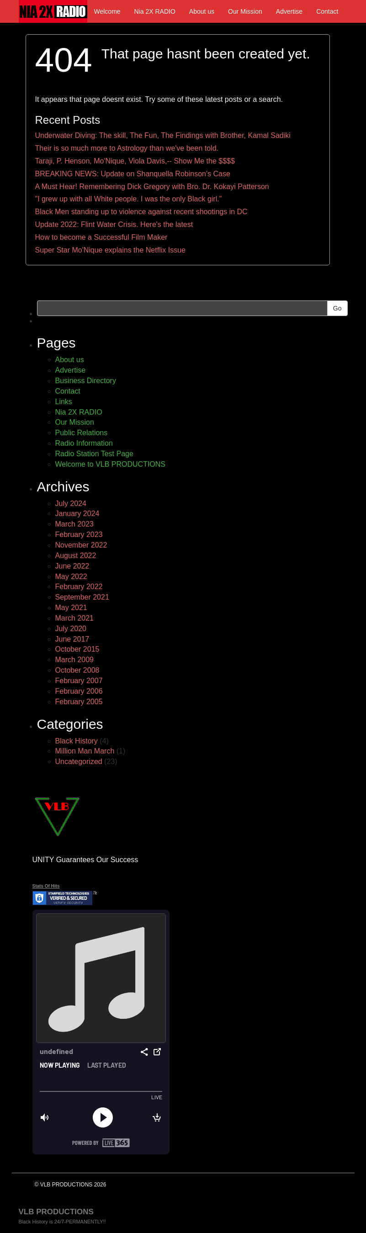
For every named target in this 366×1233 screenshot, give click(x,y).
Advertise (289, 11)
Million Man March (85, 751)
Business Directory (85, 381)
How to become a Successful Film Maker (101, 237)
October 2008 (77, 670)
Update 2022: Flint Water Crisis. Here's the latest (114, 224)
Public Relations (81, 433)
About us (201, 11)
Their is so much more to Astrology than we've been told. (126, 148)
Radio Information (84, 443)
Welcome (107, 11)
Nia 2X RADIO (154, 11)
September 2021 (82, 597)
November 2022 (81, 545)
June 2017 (72, 639)
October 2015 (77, 649)
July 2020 (71, 628)
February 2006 (79, 691)
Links (63, 402)
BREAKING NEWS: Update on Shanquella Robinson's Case (132, 174)
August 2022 (75, 555)
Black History (76, 741)
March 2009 (74, 660)
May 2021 (71, 607)
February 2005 (79, 702)
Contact (327, 11)
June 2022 (72, 566)
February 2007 (79, 681)
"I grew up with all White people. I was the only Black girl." (128, 199)
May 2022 (71, 576)
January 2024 (77, 513)
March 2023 (74, 524)
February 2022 (79, 586)
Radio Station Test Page (94, 454)
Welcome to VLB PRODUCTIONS (110, 464)
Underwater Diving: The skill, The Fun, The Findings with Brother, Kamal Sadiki (163, 135)
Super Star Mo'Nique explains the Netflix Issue (110, 250)
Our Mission (245, 11)
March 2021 (74, 618)
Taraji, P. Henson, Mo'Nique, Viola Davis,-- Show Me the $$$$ (135, 161)
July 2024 (71, 503)
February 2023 (79, 534)
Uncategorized (78, 761)
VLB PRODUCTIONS (56, 1211)
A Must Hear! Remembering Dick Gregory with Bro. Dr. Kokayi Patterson (152, 186)
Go (337, 308)
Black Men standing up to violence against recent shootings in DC (141, 212)
